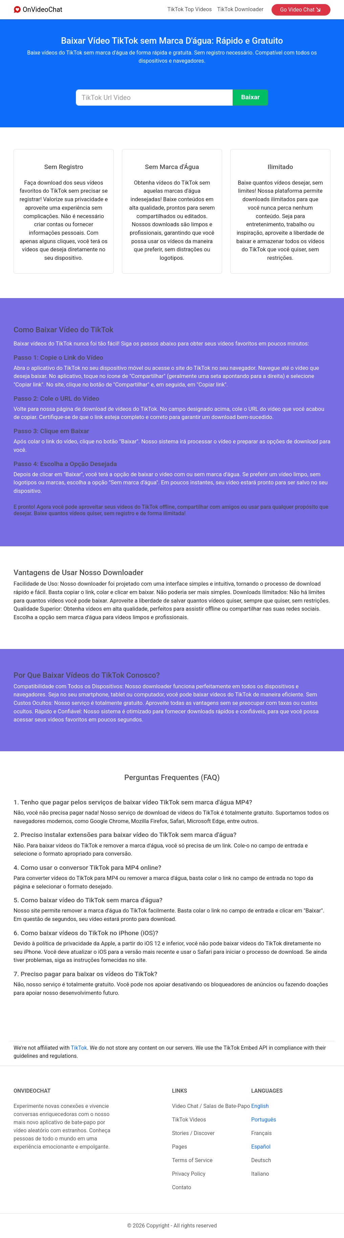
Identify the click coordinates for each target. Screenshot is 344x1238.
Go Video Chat (300, 9)
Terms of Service (192, 1160)
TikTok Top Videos (190, 9)
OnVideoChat (38, 9)
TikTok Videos (189, 1119)
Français (261, 1133)
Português (263, 1119)
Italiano (260, 1174)
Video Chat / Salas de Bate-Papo (211, 1106)
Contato (181, 1187)
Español (261, 1146)
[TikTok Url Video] (154, 97)
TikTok (79, 1048)
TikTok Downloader (240, 9)
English (260, 1106)
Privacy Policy (189, 1174)
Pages (179, 1146)
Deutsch (261, 1160)
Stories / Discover (193, 1133)
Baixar (250, 97)
